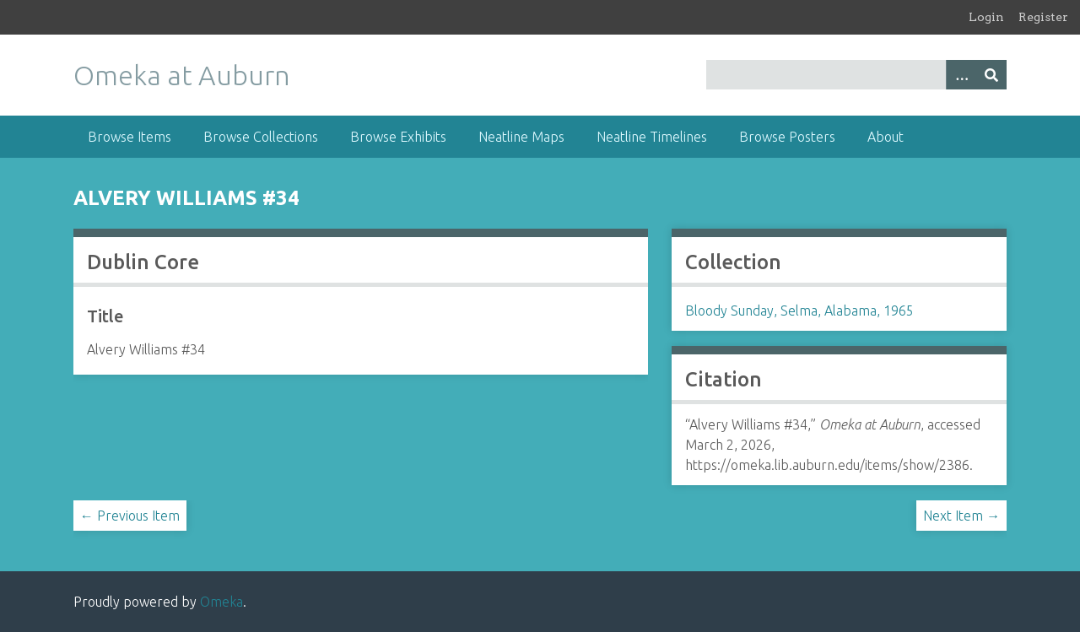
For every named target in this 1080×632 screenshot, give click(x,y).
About (885, 136)
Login (986, 17)
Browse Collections (260, 136)
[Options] (961, 74)
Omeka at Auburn (181, 75)
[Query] (856, 74)
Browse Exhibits (398, 136)
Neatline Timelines (652, 136)
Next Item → (961, 515)
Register (1043, 17)
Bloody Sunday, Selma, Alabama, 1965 (799, 310)
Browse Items (129, 136)
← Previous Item (130, 515)
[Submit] (991, 74)
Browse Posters (787, 136)
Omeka (221, 601)
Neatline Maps (521, 136)
